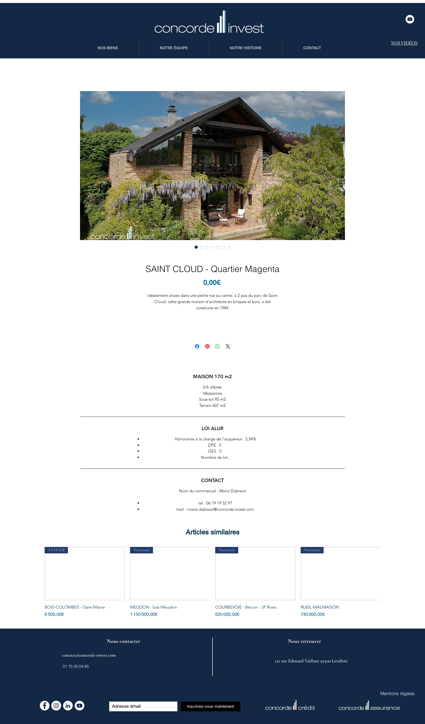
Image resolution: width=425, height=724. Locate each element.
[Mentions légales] (397, 693)
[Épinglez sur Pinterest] (207, 346)
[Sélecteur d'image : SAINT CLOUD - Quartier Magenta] (196, 247)
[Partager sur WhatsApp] (217, 346)
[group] (212, 585)
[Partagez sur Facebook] (197, 346)
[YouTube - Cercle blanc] (410, 19)
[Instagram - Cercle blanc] (56, 705)
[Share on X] (228, 346)
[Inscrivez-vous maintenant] (210, 706)
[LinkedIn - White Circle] (68, 705)
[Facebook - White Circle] (44, 705)
